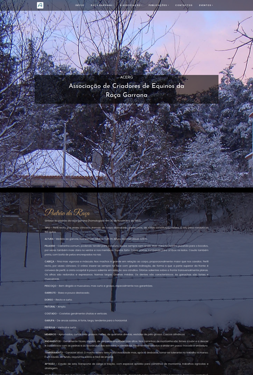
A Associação (130, 5)
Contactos (184, 5)
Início (79, 5)
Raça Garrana (101, 5)
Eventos (205, 5)
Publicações (158, 5)
